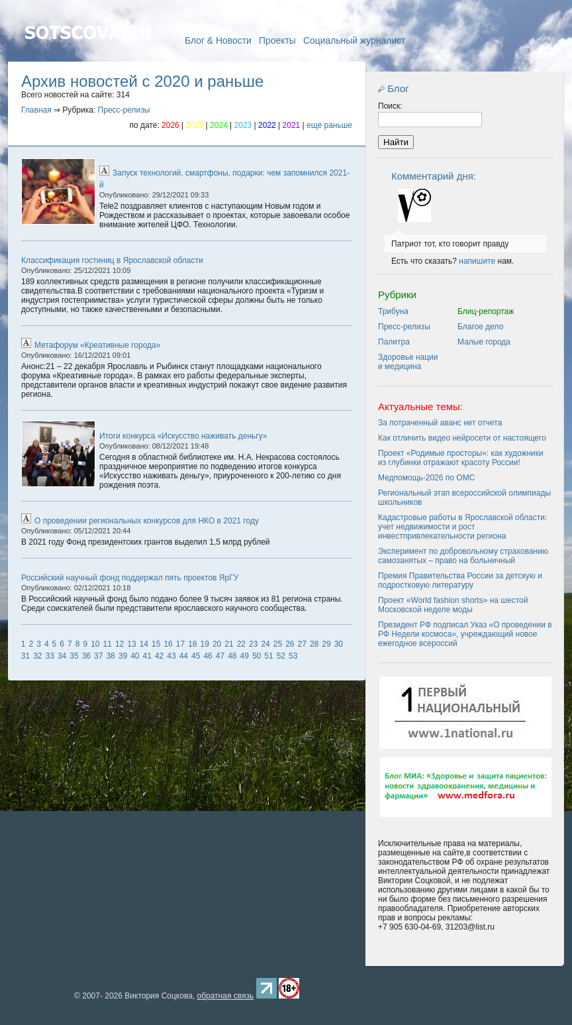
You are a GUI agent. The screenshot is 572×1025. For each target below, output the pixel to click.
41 (147, 656)
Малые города (483, 342)
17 (180, 644)
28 (314, 644)
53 (293, 656)
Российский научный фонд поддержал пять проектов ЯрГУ (129, 577)
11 (107, 644)
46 (207, 656)
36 (86, 656)
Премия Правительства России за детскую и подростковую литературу (460, 580)
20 (217, 644)
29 (326, 644)
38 (110, 656)
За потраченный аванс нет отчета (440, 422)
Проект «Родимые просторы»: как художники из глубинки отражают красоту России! (461, 458)
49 (244, 656)
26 (289, 644)
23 (253, 644)
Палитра (394, 342)
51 (268, 656)
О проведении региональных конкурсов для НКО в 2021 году (146, 520)
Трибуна (393, 311)
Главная (87, 51)
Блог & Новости (218, 40)
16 (168, 644)
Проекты (277, 40)
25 (277, 644)
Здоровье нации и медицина (408, 361)
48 (232, 656)
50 (256, 656)
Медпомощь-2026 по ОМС (426, 477)
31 (25, 656)
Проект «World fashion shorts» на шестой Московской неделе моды (453, 605)
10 (95, 644)
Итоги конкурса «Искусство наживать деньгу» (183, 436)
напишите (477, 261)
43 (171, 656)
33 (50, 656)
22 (241, 644)
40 (134, 656)
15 (156, 644)
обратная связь (225, 995)
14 (144, 644)
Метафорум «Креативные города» (97, 345)
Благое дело (480, 326)
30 (338, 644)
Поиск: (390, 106)
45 (195, 656)
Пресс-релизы (124, 110)
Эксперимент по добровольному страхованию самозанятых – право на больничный (463, 556)
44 (183, 656)
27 (302, 644)
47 (220, 656)
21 (228, 644)
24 (265, 644)
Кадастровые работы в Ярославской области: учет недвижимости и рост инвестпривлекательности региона (462, 527)
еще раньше (329, 125)
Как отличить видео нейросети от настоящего (462, 438)
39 (123, 656)
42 (159, 656)
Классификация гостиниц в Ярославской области (112, 260)
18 (192, 644)
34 (62, 656)
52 (281, 656)
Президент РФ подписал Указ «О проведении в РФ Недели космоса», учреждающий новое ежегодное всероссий (465, 634)
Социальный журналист (354, 40)
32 (37, 656)
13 (131, 644)
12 (119, 644)
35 (74, 656)
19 (205, 644)
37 (98, 656)
